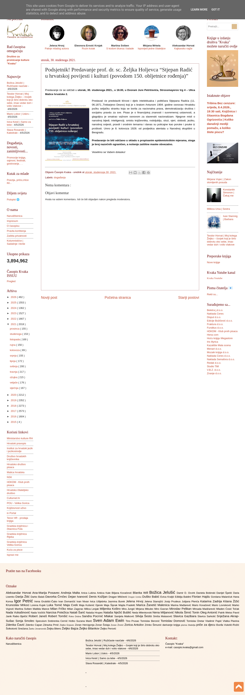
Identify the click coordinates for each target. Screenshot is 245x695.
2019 (14, 400)
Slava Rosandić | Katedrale (16, 131)
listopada (15, 339)
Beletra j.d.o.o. (215, 310)
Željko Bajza (70, 628)
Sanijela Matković (124, 616)
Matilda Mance (41, 608)
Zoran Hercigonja (85, 624)
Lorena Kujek (38, 605)
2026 (14, 297)
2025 (14, 302)
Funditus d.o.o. (215, 327)
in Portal (11, 513)
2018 (14, 405)
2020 (14, 394)
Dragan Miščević (118, 596)
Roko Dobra (75, 616)
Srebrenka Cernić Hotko (62, 620)
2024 (14, 308)
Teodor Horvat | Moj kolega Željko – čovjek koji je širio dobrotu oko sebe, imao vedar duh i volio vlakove (20, 99)
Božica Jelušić (163, 592)
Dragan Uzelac (135, 597)
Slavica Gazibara (185, 616)
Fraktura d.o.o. (215, 324)
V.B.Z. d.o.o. (214, 369)
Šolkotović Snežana (17, 628)
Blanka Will (141, 592)
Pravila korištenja (16, 230)
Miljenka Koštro (111, 608)
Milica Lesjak (92, 608)
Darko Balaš (38, 596)
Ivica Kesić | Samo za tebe (100, 658)
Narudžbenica (14, 215)
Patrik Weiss (225, 612)
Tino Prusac (133, 620)
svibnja (14, 366)
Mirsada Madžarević (204, 608)
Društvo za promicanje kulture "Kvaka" (18, 60)
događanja (60, 177)
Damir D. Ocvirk (186, 592)
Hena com (212, 334)
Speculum (42, 620)
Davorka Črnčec (56, 596)
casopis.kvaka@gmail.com (188, 647)
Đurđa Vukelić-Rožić (227, 624)
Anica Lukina (89, 592)
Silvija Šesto (144, 616)
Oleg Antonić (209, 612)
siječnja (14, 388)
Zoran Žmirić (117, 625)
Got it (215, 9)
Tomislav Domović (173, 620)
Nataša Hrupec (94, 612)
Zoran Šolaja (103, 624)
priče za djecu (206, 624)
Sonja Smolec (25, 620)
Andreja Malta (71, 592)
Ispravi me (12, 554)
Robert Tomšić (58, 616)
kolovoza (15, 350)
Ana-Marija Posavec (46, 592)
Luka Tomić (55, 605)
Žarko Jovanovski (38, 628)
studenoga (16, 333)
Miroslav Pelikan (180, 608)
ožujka (14, 377)
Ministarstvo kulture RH (20, 438)
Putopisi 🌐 (13, 199)
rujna (13, 344)
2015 (14, 421)
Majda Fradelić (127, 605)
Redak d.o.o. (214, 362)
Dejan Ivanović (78, 596)
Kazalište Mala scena (219, 345)
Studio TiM (213, 366)
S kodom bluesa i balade (120, 48)
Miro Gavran (161, 608)
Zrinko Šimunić (153, 624)
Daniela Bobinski (206, 592)
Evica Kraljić (167, 596)
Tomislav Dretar (195, 620)
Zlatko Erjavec (67, 625)
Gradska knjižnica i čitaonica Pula (17, 527)
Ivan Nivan (83, 601)
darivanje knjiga (171, 624)
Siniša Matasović (163, 616)
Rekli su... (212, 294)
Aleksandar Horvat (19, 592)
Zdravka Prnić (51, 624)
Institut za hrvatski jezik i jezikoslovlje (20, 450)
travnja (14, 371)
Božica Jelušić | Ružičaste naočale (17, 84)
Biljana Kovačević (122, 592)
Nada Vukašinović (18, 612)
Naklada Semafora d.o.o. (221, 359)
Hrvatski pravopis (16, 443)
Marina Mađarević (181, 605)
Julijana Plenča (191, 601)
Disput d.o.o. (214, 317)
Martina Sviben (24, 608)
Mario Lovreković (222, 605)
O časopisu (13, 225)
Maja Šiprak (111, 605)
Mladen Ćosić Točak (227, 608)
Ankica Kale (104, 592)
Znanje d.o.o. (214, 373)
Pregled (11, 281)
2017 (14, 411)
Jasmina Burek (117, 601)
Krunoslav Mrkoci (18, 605)
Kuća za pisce (14, 549)
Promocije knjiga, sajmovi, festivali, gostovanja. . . (16, 160)
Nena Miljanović (163, 612)
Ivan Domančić (67, 601)
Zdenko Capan (34, 624)
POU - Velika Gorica (18, 503)
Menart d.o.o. (214, 348)
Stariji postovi (188, 298)
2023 (14, 313)
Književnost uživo (16, 508)
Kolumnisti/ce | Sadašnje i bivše (16, 242)
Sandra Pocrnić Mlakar (98, 616)
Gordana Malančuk (222, 596)
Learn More (199, 9)
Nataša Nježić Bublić (117, 612)
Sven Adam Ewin (109, 620)
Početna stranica (118, 298)
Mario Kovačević (202, 605)
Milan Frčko (58, 608)
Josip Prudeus (173, 601)
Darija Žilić (23, 596)
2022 (14, 318)
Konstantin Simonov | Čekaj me (229, 192)
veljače (14, 382)
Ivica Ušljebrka (99, 601)
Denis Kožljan (99, 596)
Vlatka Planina (231, 620)
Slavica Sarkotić (207, 616)
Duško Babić (151, 596)
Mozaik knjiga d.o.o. (218, 352)
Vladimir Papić (214, 620)
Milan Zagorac (75, 608)
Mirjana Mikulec (145, 608)
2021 (14, 324)
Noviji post (49, 298)
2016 (14, 416)
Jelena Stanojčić (154, 601)
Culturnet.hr (13, 498)
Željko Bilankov (89, 628)
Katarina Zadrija (211, 601)
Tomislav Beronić (150, 620)
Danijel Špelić (224, 592)
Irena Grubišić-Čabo (46, 601)
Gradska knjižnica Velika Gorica (17, 543)
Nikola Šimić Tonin (187, 612)
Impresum (12, 221)
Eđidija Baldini (183, 596)
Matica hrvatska (15, 472)
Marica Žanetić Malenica (153, 605)
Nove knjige (213, 262)
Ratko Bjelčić (21, 616)
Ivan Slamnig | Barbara (230, 217)
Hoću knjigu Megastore (220, 338)
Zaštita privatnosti (17, 235)
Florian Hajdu (201, 596)
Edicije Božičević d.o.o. (220, 320)
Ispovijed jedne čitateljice (152, 48)
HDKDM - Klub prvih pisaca (222, 331)
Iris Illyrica (212, 341)
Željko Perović (108, 628)
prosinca (15, 328)
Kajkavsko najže (183, 48)
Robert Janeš (38, 616)
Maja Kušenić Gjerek (91, 605)
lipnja (13, 361)
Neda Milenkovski (142, 612)
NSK (9, 477)
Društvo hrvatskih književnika (16, 458)
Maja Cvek (71, 605)
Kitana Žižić (231, 601)
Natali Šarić (78, 612)
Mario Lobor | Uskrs (18, 113)
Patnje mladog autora (57, 48)
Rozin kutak (88, 48)
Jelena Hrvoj (135, 601)
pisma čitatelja (188, 625)
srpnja (13, 355)
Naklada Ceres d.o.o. (219, 355)
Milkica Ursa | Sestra (218, 208)
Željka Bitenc (54, 628)
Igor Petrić (24, 601)
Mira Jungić (129, 608)
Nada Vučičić (38, 612)
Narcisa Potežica (57, 612)
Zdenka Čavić (16, 624)
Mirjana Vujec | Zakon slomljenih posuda (219, 181)
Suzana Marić (84, 620)
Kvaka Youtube (214, 278)
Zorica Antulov (134, 624)
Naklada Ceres (215, 313)
